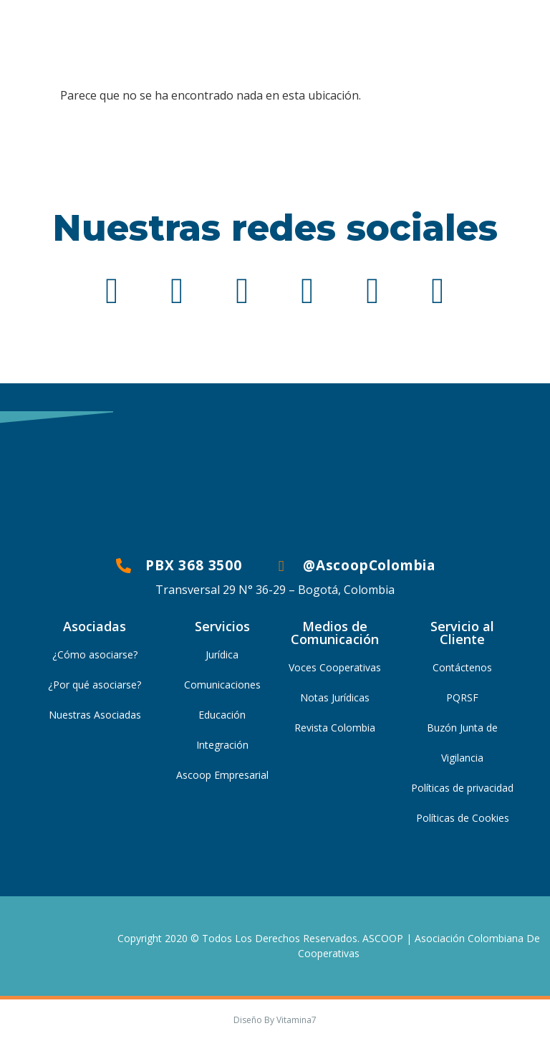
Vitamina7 (296, 1020)
